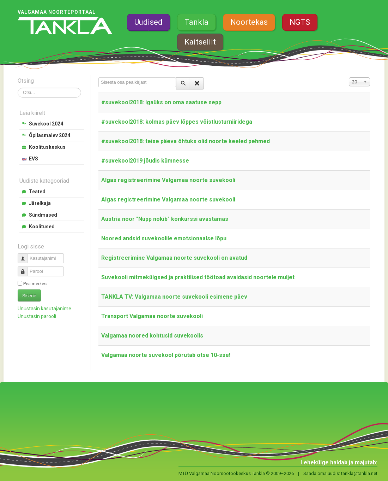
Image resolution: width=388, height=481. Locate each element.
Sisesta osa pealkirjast (98, 77)
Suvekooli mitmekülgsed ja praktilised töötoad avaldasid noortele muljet (198, 277)
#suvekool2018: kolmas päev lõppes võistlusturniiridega (176, 121)
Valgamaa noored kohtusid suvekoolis (152, 335)
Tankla (196, 22)
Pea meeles (35, 283)
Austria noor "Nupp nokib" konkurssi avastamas (164, 219)
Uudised (148, 22)
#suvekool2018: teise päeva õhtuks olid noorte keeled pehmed (185, 141)
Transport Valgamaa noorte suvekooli (152, 316)
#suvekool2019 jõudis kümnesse (145, 160)
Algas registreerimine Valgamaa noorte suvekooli (168, 180)
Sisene (29, 295)
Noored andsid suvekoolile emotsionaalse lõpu (163, 238)
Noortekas (249, 22)
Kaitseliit (200, 41)
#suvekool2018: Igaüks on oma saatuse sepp (161, 102)
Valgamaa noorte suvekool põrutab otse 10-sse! (165, 355)
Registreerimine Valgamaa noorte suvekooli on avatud (174, 257)
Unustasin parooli (37, 316)
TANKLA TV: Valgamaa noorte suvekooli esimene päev (174, 296)
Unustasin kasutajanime (44, 308)
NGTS (300, 22)
